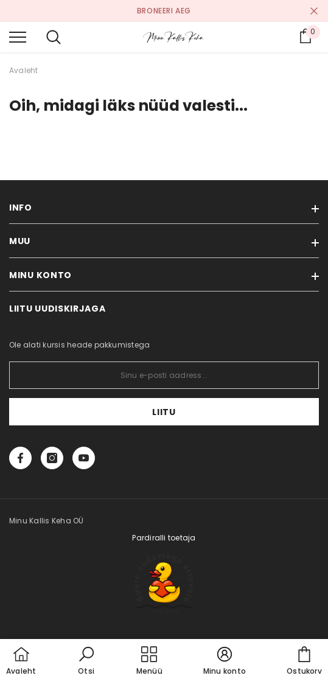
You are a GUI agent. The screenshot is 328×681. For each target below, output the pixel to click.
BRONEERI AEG (164, 10)
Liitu (164, 412)
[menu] (17, 36)
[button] (86, 661)
